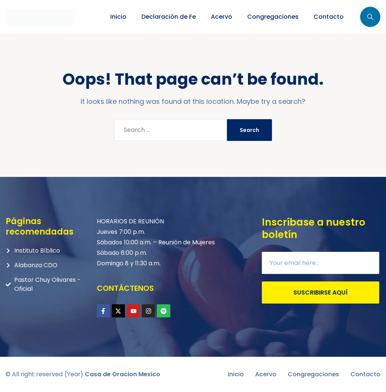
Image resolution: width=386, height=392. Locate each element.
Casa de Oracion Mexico (122, 374)
